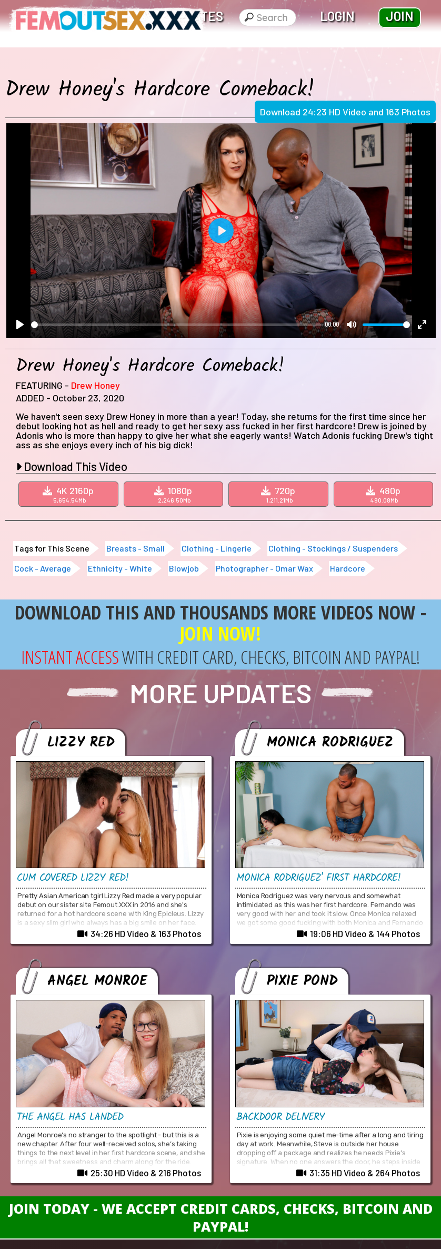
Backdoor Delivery (282, 1117)
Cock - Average (42, 568)
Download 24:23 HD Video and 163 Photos (345, 111)
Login (337, 16)
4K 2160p (69, 494)
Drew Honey (95, 385)
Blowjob (184, 568)
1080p (174, 494)
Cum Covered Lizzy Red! (74, 878)
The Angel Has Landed (73, 1117)
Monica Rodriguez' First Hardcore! (320, 878)
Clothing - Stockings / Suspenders (333, 548)
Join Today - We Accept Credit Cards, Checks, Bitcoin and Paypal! (221, 1217)
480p (384, 494)
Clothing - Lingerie (217, 548)
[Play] (20, 324)
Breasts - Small (135, 548)
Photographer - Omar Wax (264, 568)
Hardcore (347, 568)
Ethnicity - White (120, 568)
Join (400, 16)
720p (279, 494)
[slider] (176, 325)
